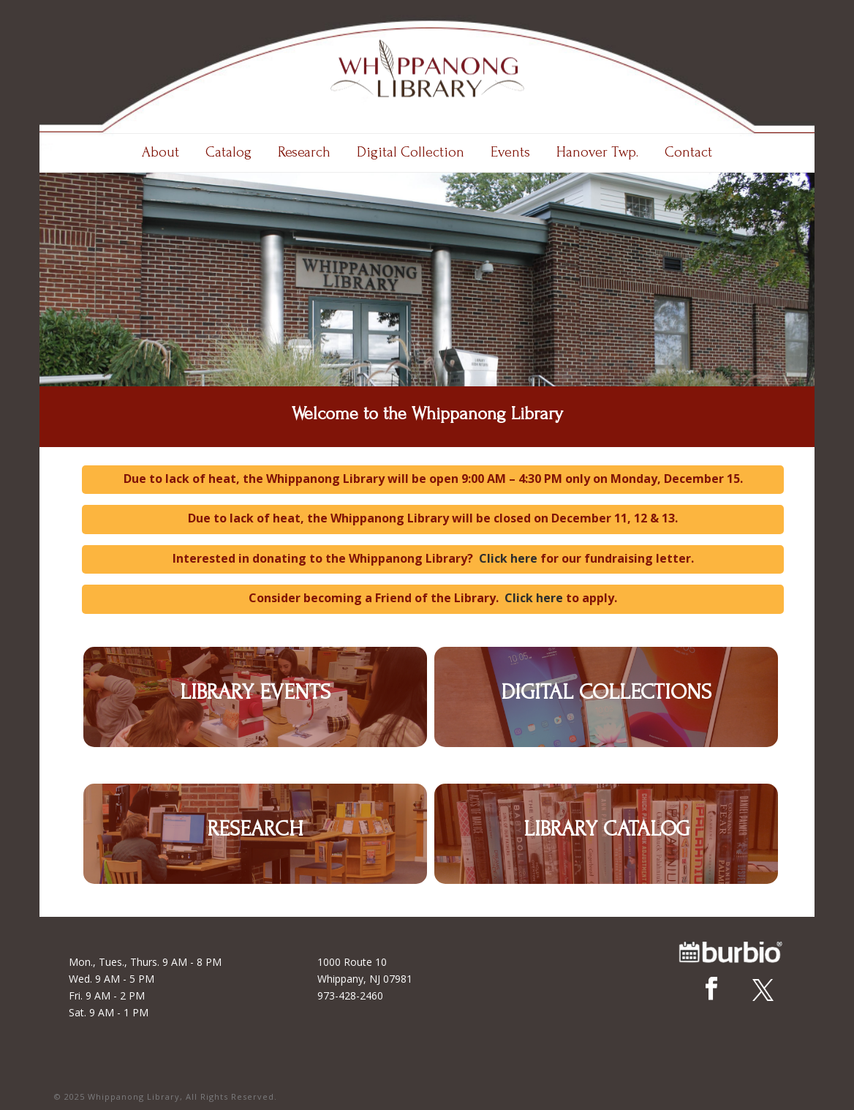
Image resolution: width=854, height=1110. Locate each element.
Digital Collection (410, 152)
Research (304, 152)
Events (510, 152)
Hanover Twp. (597, 152)
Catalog (228, 152)
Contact (688, 152)
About (160, 152)
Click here (508, 558)
